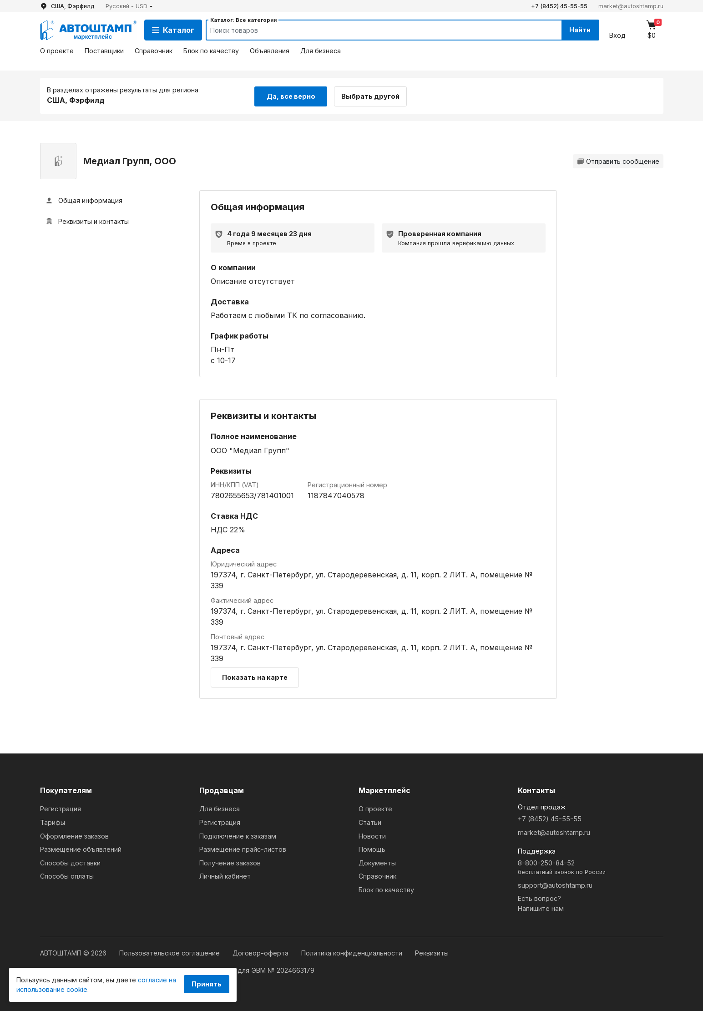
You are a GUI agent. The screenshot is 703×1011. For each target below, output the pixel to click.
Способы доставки (70, 862)
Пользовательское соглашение (170, 952)
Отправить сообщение (618, 160)
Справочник (153, 51)
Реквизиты (432, 952)
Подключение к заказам (237, 835)
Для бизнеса (320, 51)
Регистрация (60, 808)
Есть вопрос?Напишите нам (541, 903)
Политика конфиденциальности (352, 952)
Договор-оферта (261, 952)
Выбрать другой (373, 95)
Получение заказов (230, 862)
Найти (578, 30)
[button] (129, 6)
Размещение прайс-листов (242, 849)
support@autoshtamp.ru (555, 884)
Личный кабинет (225, 876)
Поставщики (104, 51)
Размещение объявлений (80, 849)
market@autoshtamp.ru (630, 6)
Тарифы (52, 821)
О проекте (57, 51)
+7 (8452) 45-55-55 (559, 6)
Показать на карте (255, 677)
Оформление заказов (74, 835)
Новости (372, 835)
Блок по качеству (211, 51)
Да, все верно (291, 95)
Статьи (370, 821)
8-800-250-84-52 (590, 867)
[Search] (374, 30)
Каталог (173, 30)
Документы (377, 862)
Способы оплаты (67, 876)
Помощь (372, 849)
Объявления (269, 51)
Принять (207, 984)
